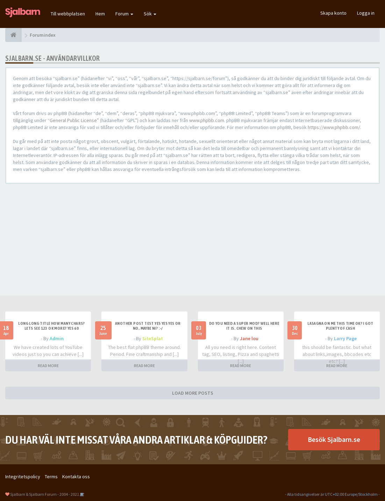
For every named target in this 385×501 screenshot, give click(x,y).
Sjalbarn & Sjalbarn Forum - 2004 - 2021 (44, 494)
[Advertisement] (192, 240)
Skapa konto (333, 13)
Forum (124, 13)
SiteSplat (152, 338)
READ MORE (48, 365)
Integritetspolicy (22, 476)
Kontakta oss (76, 476)
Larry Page (345, 338)
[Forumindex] (13, 35)
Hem (100, 13)
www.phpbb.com (206, 120)
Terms (51, 476)
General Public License (73, 120)
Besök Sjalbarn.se (334, 439)
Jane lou (249, 338)
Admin (57, 338)
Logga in (366, 13)
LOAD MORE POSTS (192, 393)
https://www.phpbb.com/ (334, 127)
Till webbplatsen (68, 13)
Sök (150, 13)
